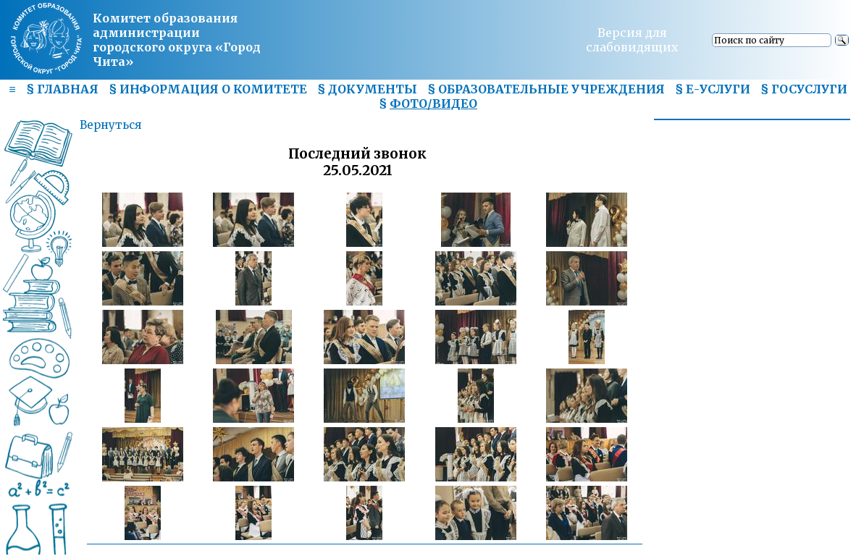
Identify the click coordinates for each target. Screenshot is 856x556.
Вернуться (110, 125)
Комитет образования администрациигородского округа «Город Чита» (177, 40)
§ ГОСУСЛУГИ (803, 89)
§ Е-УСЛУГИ (712, 89)
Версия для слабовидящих (632, 39)
